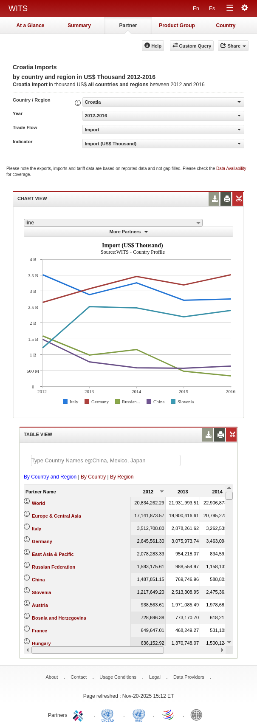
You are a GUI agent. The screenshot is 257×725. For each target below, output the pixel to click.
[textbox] (106, 460)
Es (212, 8)
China (38, 579)
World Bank (198, 714)
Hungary (41, 643)
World (38, 503)
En (196, 8)
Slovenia (41, 592)
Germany (42, 541)
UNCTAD (109, 714)
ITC (79, 714)
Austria (40, 605)
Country (226, 25)
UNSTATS (138, 714)
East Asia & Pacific (53, 554)
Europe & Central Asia (56, 515)
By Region (121, 477)
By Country (93, 477)
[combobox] (113, 223)
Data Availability (231, 168)
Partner (128, 25)
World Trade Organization (168, 714)
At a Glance (30, 25)
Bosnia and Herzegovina (59, 617)
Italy (36, 528)
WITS (18, 8)
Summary (79, 25)
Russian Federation (53, 566)
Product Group (177, 25)
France (39, 630)
